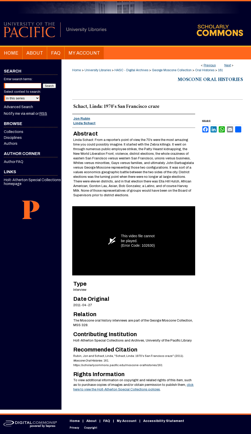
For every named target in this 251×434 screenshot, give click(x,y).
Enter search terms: (18, 79)
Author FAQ (13, 162)
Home (76, 70)
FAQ (106, 421)
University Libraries (98, 70)
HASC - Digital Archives (131, 70)
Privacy (74, 427)
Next (227, 65)
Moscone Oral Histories (210, 80)
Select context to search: (22, 92)
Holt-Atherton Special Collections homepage (32, 182)
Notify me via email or (25, 114)
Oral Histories (204, 70)
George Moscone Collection (172, 70)
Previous (210, 65)
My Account (127, 421)
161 (220, 70)
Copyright (90, 427)
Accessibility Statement (163, 421)
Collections (13, 132)
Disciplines (13, 138)
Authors (10, 144)
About (91, 421)
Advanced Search (18, 107)
